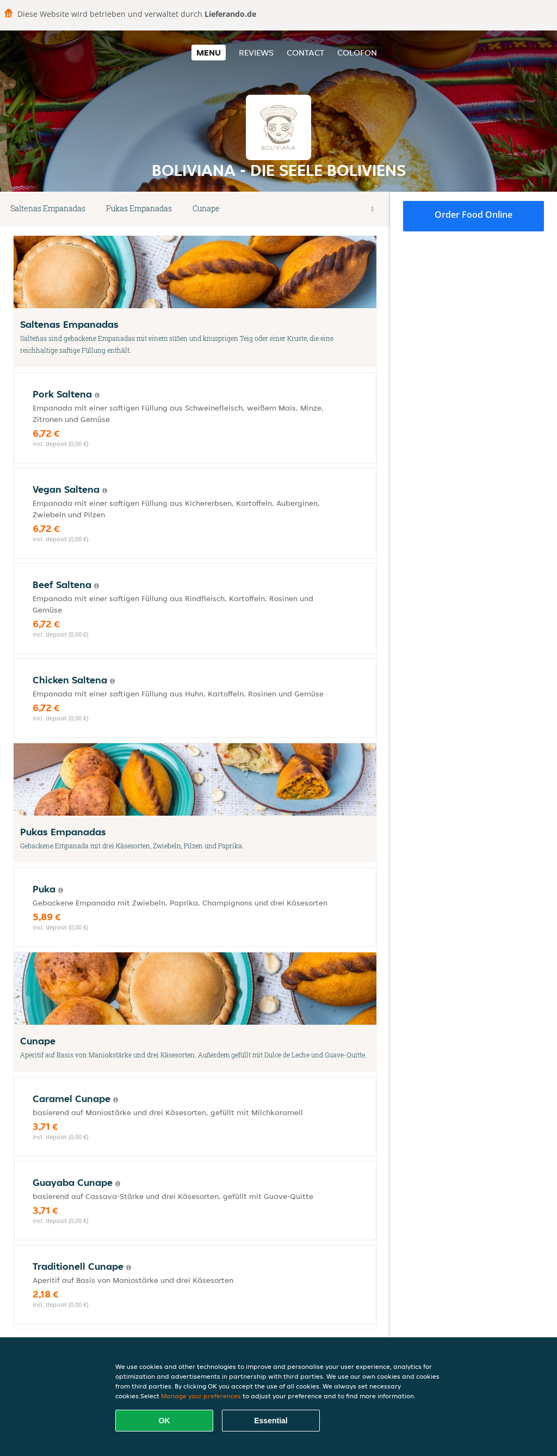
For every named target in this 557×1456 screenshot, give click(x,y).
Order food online (473, 215)
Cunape (206, 208)
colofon (357, 52)
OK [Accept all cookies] (164, 1420)
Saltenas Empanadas (47, 208)
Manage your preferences (201, 1396)
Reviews (256, 52)
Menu (208, 52)
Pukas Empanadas (139, 208)
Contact (305, 52)
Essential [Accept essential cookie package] (270, 1420)
